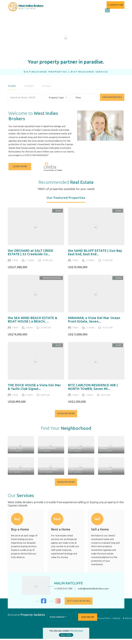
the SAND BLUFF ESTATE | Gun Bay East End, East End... (95, 255)
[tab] (66, 201)
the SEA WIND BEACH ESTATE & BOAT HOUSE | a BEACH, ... (32, 323)
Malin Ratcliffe (66, 584)
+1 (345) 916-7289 (115, 5)
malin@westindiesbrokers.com (90, 589)
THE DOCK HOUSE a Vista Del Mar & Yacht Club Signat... (34, 390)
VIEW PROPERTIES (112, 100)
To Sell (46, 88)
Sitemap (117, 619)
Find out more (76, 631)
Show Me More (66, 416)
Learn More (22, 166)
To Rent (29, 88)
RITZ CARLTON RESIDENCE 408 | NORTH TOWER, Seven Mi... (93, 390)
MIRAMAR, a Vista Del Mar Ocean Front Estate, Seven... (94, 323)
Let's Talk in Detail (81, 602)
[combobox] (57, 100)
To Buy (12, 88)
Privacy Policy (104, 619)
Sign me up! (87, 618)
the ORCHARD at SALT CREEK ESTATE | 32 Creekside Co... (30, 255)
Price (78, 100)
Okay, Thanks (66, 635)
